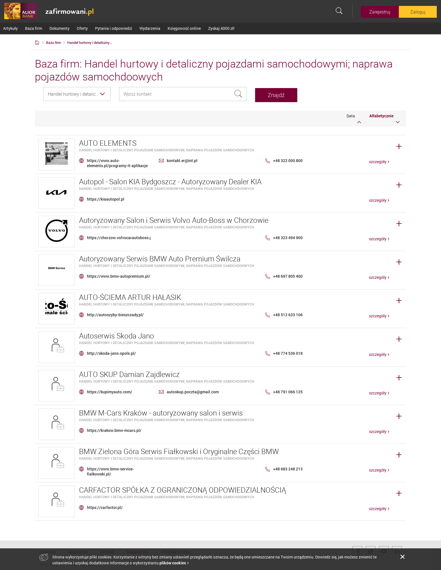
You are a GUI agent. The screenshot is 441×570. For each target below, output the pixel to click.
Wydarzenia (150, 28)
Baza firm (33, 28)
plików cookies (172, 562)
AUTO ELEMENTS (107, 142)
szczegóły (377, 160)
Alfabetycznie (384, 117)
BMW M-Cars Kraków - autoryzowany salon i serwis (161, 412)
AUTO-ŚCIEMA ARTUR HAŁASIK (130, 296)
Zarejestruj (379, 12)
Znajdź (283, 94)
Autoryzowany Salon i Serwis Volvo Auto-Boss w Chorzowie (173, 219)
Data (353, 117)
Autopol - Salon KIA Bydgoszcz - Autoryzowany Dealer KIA (170, 180)
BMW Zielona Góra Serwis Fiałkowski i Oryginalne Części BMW (179, 450)
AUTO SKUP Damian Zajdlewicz (129, 373)
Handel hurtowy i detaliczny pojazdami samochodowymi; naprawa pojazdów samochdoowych (166, 149)
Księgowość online (184, 28)
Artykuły (10, 28)
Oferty (82, 28)
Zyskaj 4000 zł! (221, 28)
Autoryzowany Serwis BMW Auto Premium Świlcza (159, 257)
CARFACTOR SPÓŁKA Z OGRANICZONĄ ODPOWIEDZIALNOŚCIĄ (182, 489)
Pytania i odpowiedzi (113, 28)
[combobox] (77, 94)
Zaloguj (418, 12)
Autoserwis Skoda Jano (116, 335)
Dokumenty (59, 28)
